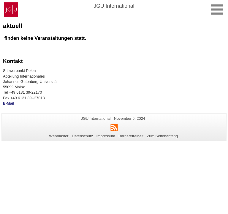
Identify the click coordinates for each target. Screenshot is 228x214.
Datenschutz (82, 136)
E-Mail (8, 103)
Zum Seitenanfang (162, 136)
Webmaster (58, 136)
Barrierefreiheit (130, 136)
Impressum (105, 136)
